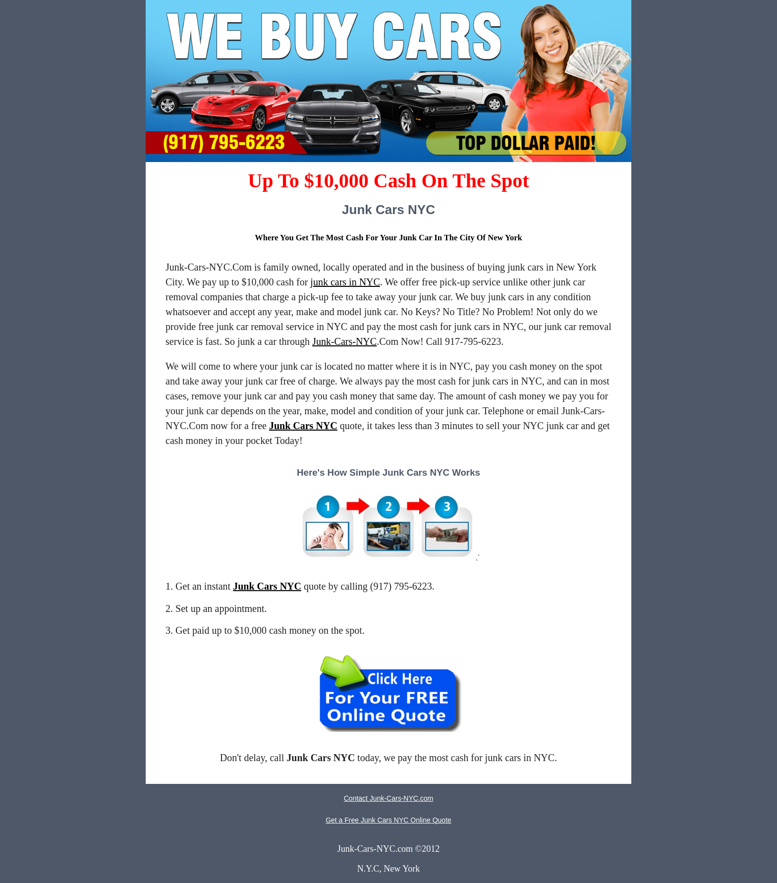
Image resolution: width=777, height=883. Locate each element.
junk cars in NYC (345, 281)
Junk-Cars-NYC (344, 341)
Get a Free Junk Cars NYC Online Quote (388, 820)
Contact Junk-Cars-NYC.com (389, 798)
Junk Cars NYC (303, 425)
